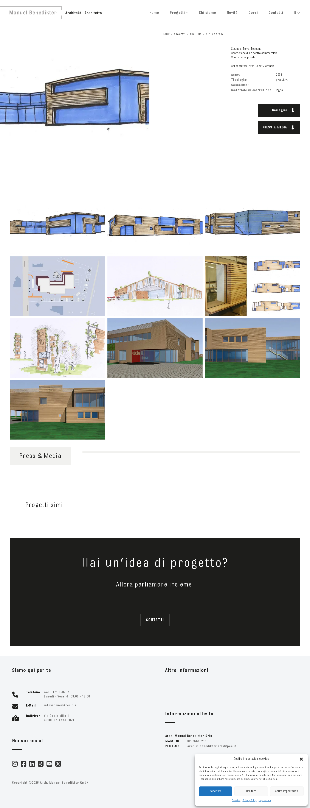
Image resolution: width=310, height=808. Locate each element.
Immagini (283, 110)
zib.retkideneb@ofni (60, 705)
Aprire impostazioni (287, 791)
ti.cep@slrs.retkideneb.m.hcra (211, 746)
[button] (301, 759)
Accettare (216, 791)
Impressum (265, 800)
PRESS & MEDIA (278, 127)
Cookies (236, 800)
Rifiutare (251, 791)
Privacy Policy (250, 800)
